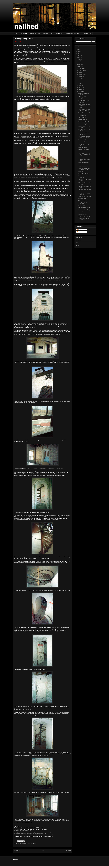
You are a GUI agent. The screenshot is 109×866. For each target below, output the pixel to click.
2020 (78, 53)
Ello (77, 242)
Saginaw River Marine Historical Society (42, 819)
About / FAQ (23, 33)
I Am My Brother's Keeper (84, 210)
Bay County (20, 843)
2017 (78, 60)
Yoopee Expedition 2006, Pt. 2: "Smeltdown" (84, 110)
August (80, 76)
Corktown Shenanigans (84, 207)
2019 (78, 55)
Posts (79, 229)
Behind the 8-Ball (82, 214)
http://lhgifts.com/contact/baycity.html (22, 830)
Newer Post (17, 850)
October (81, 72)
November (81, 70)
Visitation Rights (82, 198)
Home (42, 850)
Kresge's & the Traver (83, 142)
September (81, 74)
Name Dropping (87, 33)
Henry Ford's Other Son (84, 121)
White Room (81, 102)
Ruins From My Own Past (84, 124)
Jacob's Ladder (82, 117)
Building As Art (81, 205)
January (81, 91)
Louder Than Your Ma (83, 173)
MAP (19, 54)
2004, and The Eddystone (84, 196)
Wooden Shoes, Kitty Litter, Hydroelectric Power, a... (83, 202)
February (81, 89)
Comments (80, 232)
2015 (78, 64)
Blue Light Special (82, 147)
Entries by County (47, 33)
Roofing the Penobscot (83, 100)
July (80, 78)
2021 (78, 51)
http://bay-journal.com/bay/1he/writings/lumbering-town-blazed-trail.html (30, 833)
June (80, 81)
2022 (78, 49)
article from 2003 (26, 275)
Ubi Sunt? (80, 171)
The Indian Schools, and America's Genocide (84, 137)
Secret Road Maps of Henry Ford (83, 219)
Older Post (68, 850)
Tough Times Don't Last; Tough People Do (84, 169)
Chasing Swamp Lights (84, 216)
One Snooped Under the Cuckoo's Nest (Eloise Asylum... (84, 154)
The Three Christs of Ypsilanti (83, 176)
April (80, 85)
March (80, 87)
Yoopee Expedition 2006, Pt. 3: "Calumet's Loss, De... (84, 106)
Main (16, 33)
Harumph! (80, 212)
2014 (78, 66)
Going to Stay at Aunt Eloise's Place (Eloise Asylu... (84, 159)
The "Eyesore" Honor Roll (72, 33)
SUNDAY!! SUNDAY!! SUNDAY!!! (83, 133)
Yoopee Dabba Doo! (83, 166)
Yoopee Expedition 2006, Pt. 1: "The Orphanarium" (84, 114)
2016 (78, 62)
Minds (77, 245)
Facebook (78, 240)
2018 (78, 57)
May (80, 83)
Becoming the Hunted (83, 139)
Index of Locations (35, 33)
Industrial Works (35, 98)
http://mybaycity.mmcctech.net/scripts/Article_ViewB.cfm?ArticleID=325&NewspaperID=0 (34, 832)
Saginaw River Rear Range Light (30, 843)
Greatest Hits (59, 33)
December (81, 68)
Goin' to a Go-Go (82, 119)
